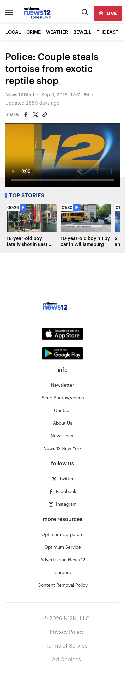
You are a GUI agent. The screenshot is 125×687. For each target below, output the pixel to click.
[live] (108, 13)
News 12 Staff (19, 95)
